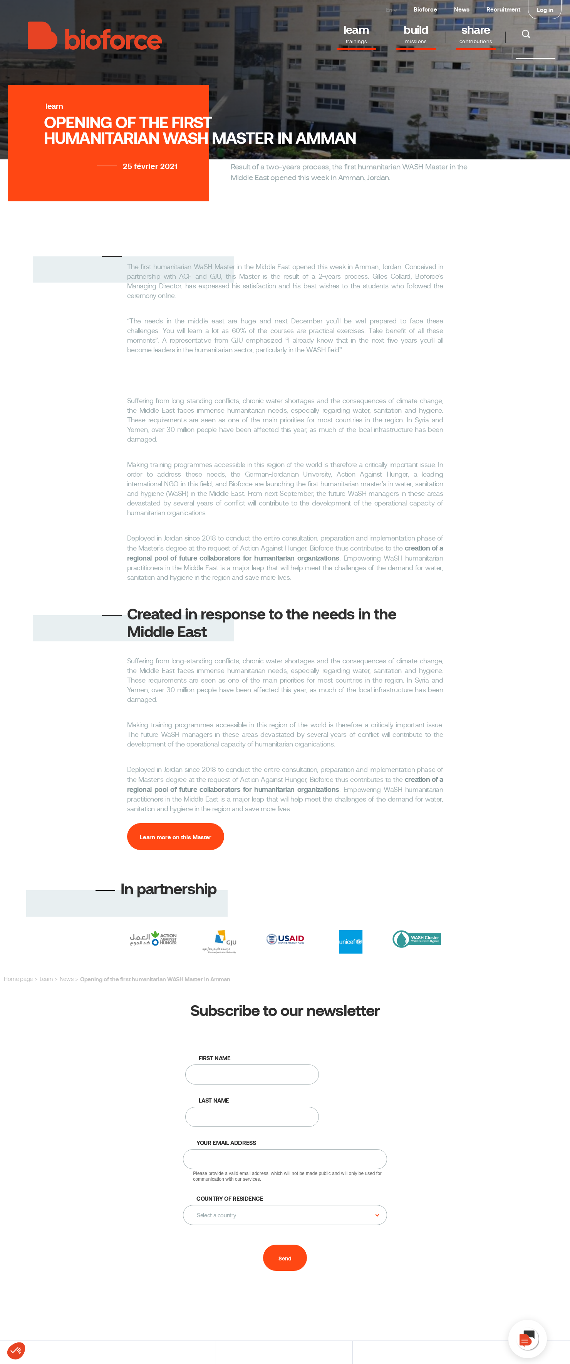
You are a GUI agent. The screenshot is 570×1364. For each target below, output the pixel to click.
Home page (18, 979)
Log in (545, 10)
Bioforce (425, 9)
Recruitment (503, 9)
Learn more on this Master (175, 837)
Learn (46, 979)
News (461, 9)
